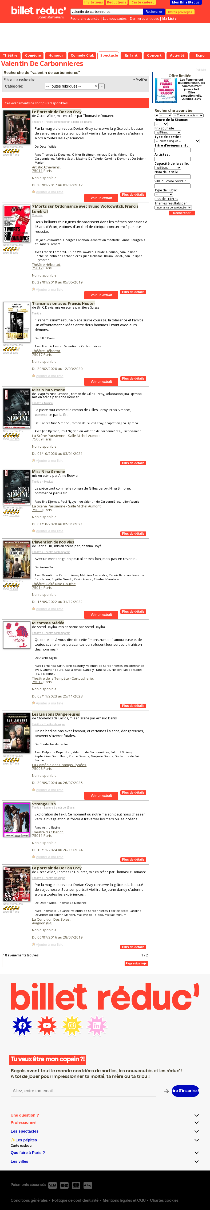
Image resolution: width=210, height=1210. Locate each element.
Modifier (141, 79)
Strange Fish (44, 803)
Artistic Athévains (46, 167)
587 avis (14, 154)
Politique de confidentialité (75, 1201)
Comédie (37, 215)
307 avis (14, 763)
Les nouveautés (114, 18)
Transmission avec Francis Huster (63, 303)
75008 (37, 768)
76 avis (13, 589)
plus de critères (166, 198)
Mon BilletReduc (186, 2)
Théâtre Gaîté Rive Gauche (54, 583)
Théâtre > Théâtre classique (48, 724)
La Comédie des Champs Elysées (59, 764)
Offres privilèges (180, 11)
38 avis (13, 252)
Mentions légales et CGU (124, 1201)
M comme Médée (48, 622)
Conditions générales (29, 1201)
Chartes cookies (164, 1201)
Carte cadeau (143, 2)
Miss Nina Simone (48, 389)
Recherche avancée (85, 18)
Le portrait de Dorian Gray (57, 867)
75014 (37, 587)
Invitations (93, 2)
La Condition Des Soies (51, 919)
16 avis (13, 352)
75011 (37, 170)
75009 (37, 439)
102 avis (14, 439)
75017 (37, 268)
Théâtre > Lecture (43, 807)
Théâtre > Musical (42, 403)
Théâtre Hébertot (46, 264)
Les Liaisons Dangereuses (56, 714)
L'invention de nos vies (53, 542)
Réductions (116, 2)
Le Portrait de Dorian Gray (57, 111)
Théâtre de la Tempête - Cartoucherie (62, 678)
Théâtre (36, 313)
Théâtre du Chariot (47, 832)
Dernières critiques (144, 18)
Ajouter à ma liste (50, 192)
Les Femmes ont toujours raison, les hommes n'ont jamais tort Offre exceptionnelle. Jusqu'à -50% (191, 89)
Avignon (38, 923)
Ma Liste (169, 18)
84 (49, 923)
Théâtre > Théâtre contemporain (51, 121)
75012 (37, 681)
